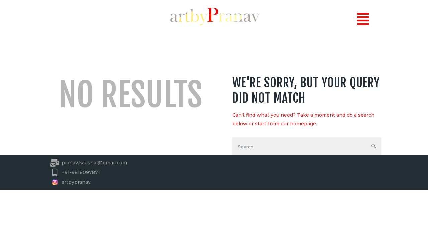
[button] (363, 19)
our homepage (298, 123)
